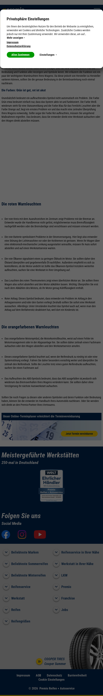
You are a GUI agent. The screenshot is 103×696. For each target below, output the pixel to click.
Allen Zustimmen (20, 54)
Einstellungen (48, 54)
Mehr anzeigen (16, 37)
